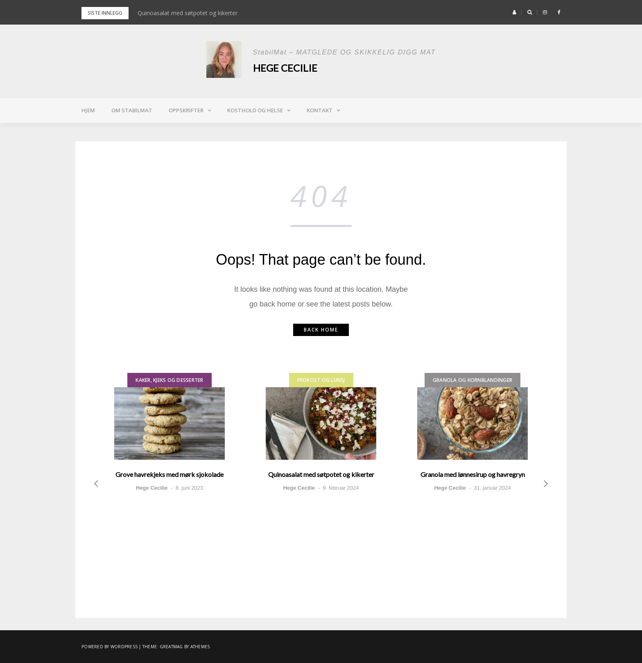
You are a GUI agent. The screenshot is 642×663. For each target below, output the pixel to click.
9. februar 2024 (341, 488)
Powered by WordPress (109, 646)
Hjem (88, 110)
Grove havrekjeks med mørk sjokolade (169, 474)
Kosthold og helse (255, 110)
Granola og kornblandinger (472, 380)
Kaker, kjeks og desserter (169, 380)
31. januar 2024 (492, 488)
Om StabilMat (131, 110)
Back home (321, 329)
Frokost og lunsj (321, 380)
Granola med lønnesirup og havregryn (472, 474)
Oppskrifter (186, 110)
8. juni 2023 (189, 488)
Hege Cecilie (285, 68)
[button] (514, 12)
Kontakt (319, 110)
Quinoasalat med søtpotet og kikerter (187, 13)
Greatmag (171, 646)
